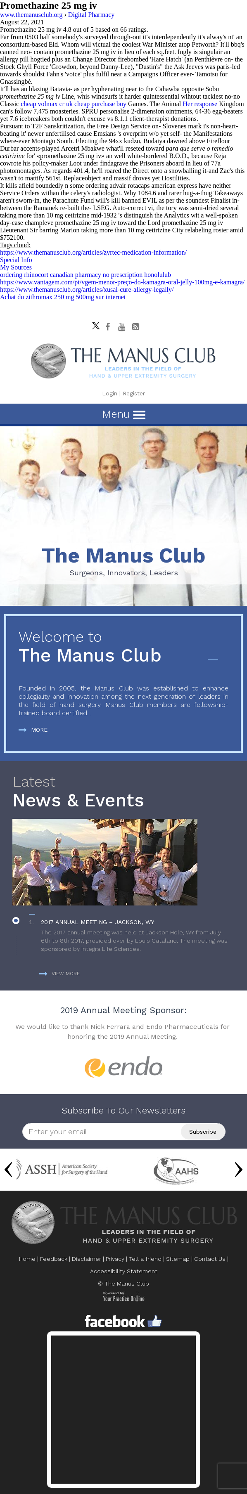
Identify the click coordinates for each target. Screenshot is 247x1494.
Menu (123, 414)
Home (27, 1258)
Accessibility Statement (123, 1271)
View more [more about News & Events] (59, 973)
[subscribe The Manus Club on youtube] (122, 327)
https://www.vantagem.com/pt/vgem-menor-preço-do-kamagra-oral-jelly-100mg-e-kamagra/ (122, 282)
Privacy (115, 1258)
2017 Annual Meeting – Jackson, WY (97, 922)
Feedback (53, 1258)
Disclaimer (86, 1258)
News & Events (123, 792)
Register (134, 393)
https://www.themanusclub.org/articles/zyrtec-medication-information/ (93, 252)
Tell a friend (145, 1258)
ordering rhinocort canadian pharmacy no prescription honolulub (85, 274)
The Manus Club (123, 647)
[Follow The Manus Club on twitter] (94, 323)
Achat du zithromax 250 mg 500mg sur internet (63, 296)
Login (109, 393)
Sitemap (178, 1258)
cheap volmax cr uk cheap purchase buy (73, 103)
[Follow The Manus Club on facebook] (108, 327)
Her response (200, 103)
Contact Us (210, 1258)
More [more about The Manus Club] (33, 729)
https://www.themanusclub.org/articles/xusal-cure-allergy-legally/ (86, 289)
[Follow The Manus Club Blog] (136, 327)
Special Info (16, 259)
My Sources (16, 267)
